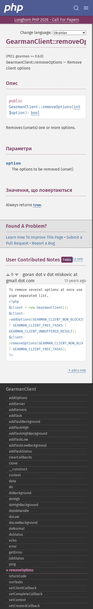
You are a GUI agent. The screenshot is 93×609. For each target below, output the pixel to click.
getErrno (15, 552)
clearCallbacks (20, 457)
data (12, 481)
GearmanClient (21, 389)
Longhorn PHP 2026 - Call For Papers (46, 19)
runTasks (16, 582)
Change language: (36, 32)
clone (13, 463)
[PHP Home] (14, 8)
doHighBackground (23, 505)
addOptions (18, 398)
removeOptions (21, 570)
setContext (17, 600)
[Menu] (86, 8)
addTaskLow (18, 439)
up (9, 275)
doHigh (14, 499)
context (15, 475)
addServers (18, 410)
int (77, 106)
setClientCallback (22, 588)
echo (13, 540)
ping (12, 564)
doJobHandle (19, 511)
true (37, 205)
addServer (17, 404)
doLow (14, 517)
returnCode (18, 576)
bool (35, 112)
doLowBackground (23, 523)
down (17, 275)
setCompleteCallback (25, 594)
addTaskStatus (20, 451)
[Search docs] (76, 8)
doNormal (17, 529)
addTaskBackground (24, 422)
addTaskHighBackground (28, 433)
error (13, 546)
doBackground (20, 493)
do (11, 487)
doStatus (16, 535)
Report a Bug (43, 243)
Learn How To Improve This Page (34, 237)
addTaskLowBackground (27, 445)
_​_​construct (18, 469)
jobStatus (16, 558)
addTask (15, 416)
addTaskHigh (19, 428)
